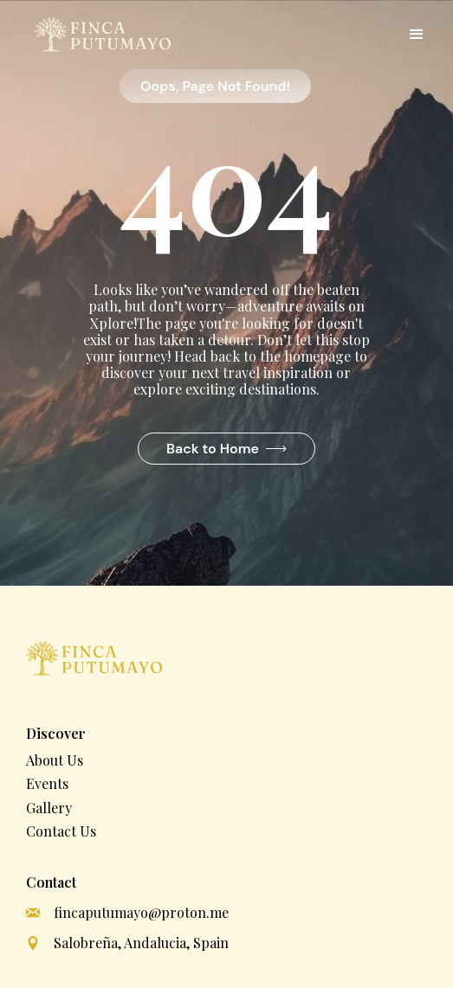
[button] (416, 34)
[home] (98, 34)
